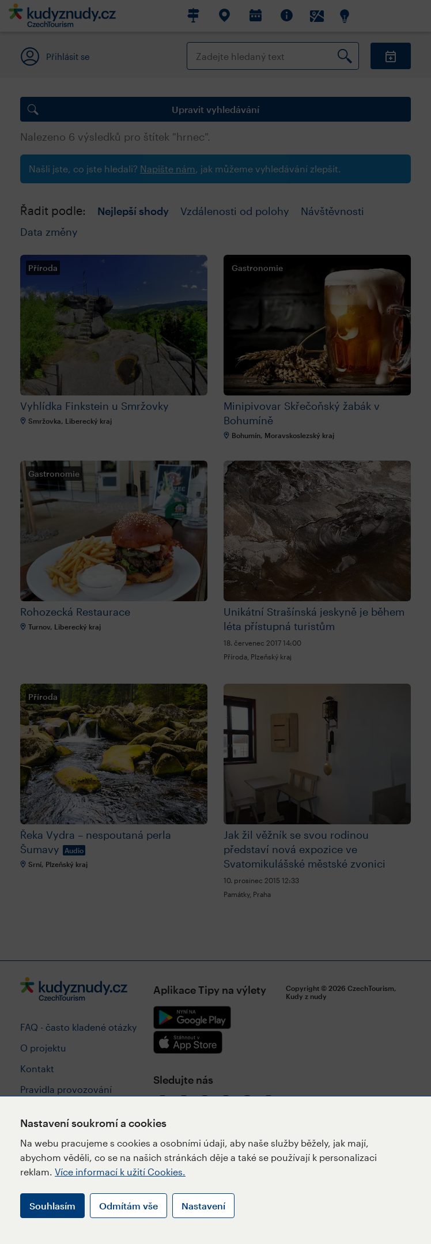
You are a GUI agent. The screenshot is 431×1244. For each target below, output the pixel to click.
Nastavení (203, 1205)
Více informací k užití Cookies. (120, 1171)
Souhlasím (52, 1205)
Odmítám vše (128, 1205)
